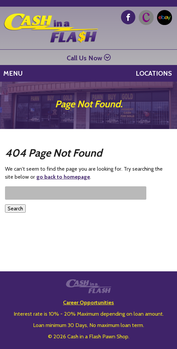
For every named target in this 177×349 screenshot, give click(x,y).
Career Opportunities (88, 302)
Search (15, 208)
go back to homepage (63, 177)
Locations (154, 73)
